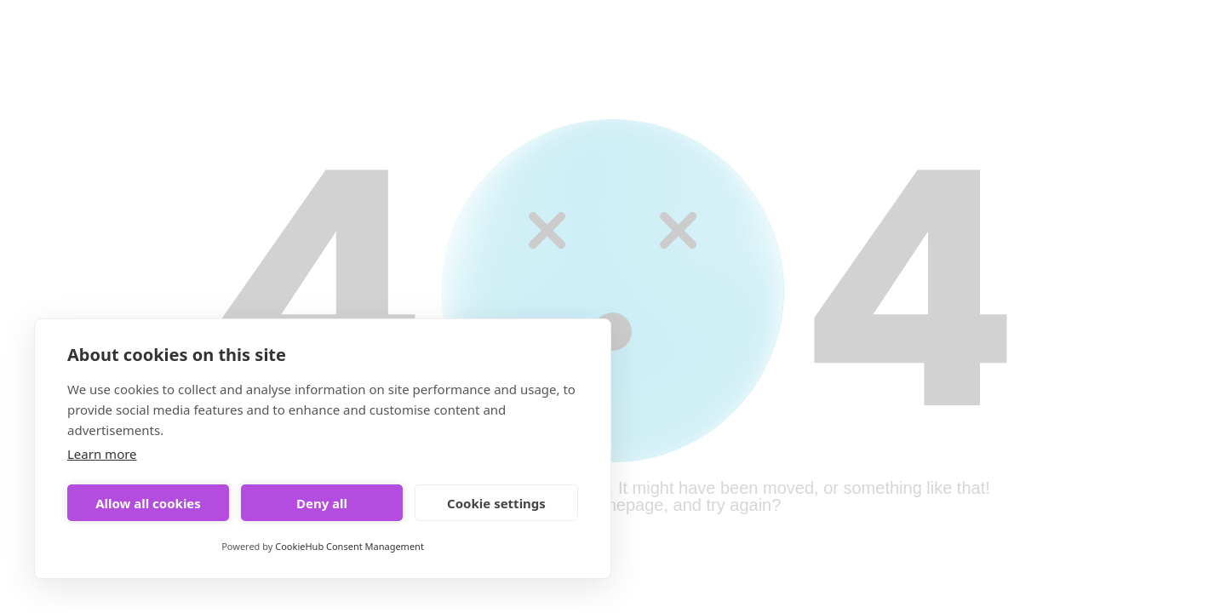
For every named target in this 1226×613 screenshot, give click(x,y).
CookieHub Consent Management (349, 546)
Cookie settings (496, 503)
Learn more (102, 453)
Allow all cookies (148, 503)
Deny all (321, 503)
